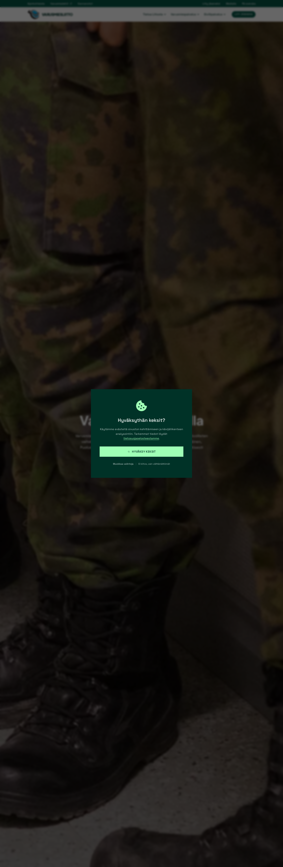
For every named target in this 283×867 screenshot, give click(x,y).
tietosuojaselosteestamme (141, 438)
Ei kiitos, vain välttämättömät (154, 463)
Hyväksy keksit (141, 451)
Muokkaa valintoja (123, 463)
